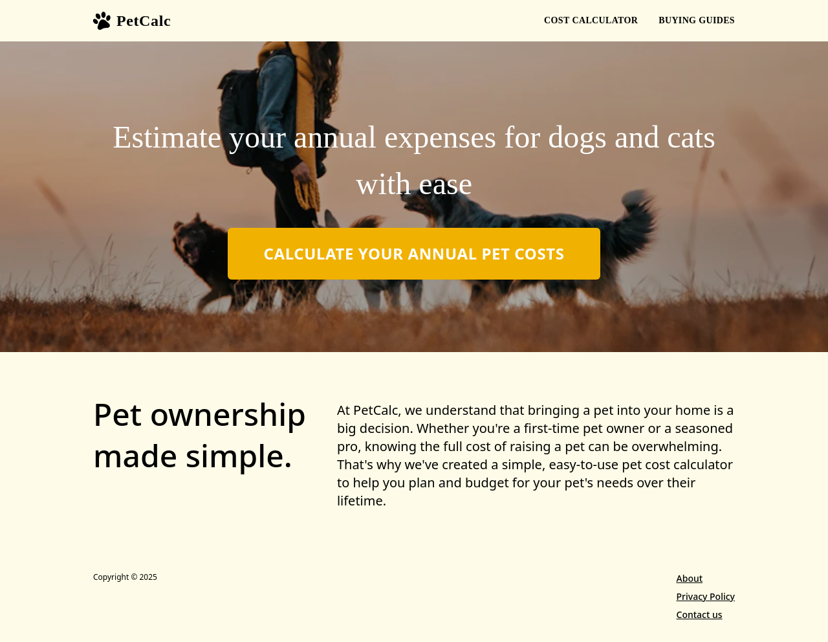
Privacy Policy (706, 596)
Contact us (700, 614)
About (690, 578)
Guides (697, 20)
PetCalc (132, 20)
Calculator (591, 20)
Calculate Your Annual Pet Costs (413, 253)
